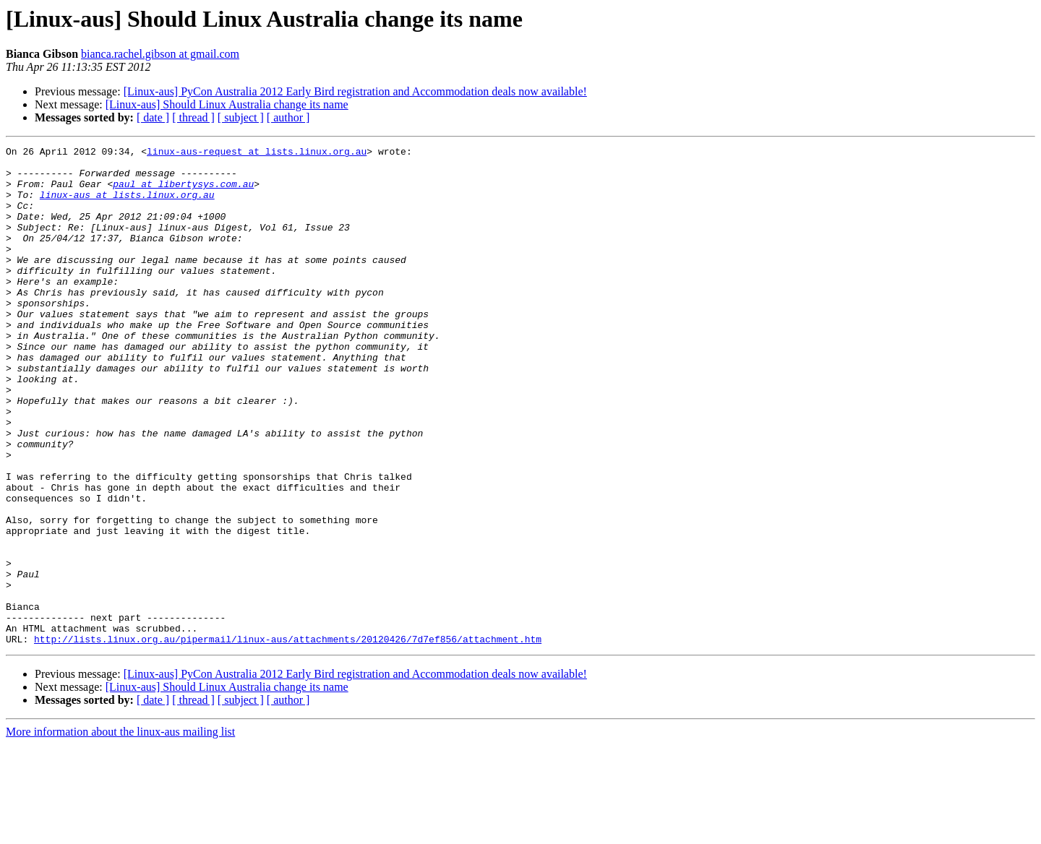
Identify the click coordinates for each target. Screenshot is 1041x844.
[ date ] (153, 117)
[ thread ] (193, 117)
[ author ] (288, 117)
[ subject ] (241, 117)
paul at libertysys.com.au (183, 192)
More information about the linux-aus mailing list (120, 831)
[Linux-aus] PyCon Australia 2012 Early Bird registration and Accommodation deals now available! (355, 91)
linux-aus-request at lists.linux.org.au (257, 153)
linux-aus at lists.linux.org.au (127, 205)
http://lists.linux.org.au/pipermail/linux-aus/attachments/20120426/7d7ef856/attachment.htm (287, 738)
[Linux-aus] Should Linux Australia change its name (227, 104)
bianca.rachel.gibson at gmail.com (160, 54)
